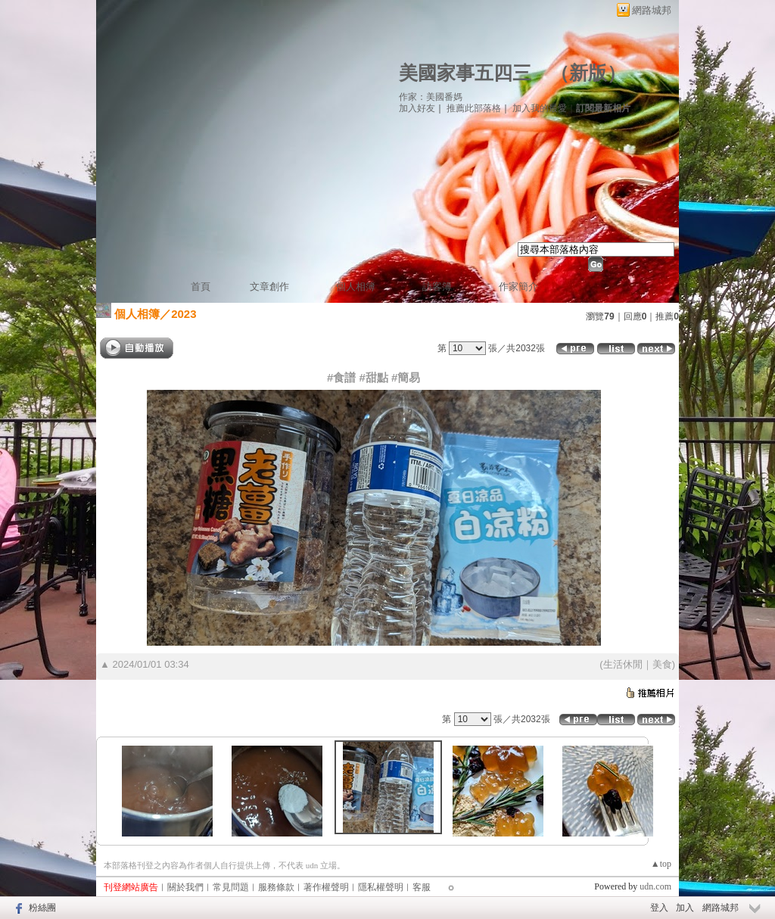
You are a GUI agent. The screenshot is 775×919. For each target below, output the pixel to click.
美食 (662, 664)
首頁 (200, 286)
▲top (661, 863)
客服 (421, 887)
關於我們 (185, 887)
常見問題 (231, 887)
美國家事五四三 (465, 73)
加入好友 (417, 108)
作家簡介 (518, 286)
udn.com (655, 886)
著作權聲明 (326, 887)
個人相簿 (355, 286)
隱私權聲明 (380, 887)
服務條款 (276, 887)
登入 (659, 907)
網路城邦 (651, 10)
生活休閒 (623, 664)
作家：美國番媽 (430, 97)
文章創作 (269, 286)
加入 (685, 907)
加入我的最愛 (539, 108)
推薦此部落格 (474, 108)
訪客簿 (437, 286)
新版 (588, 73)
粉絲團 (42, 907)
